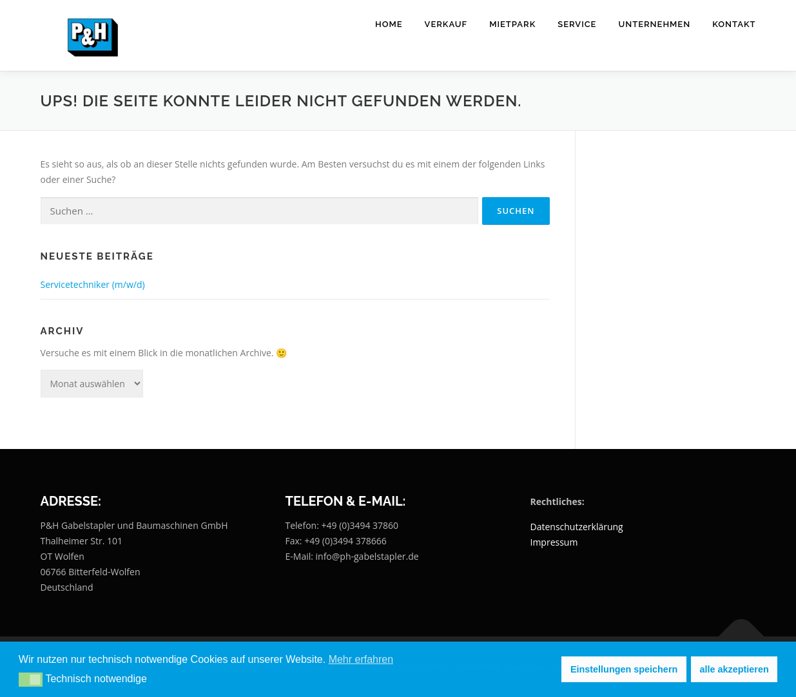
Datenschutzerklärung (576, 526)
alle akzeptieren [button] (734, 669)
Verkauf (446, 24)
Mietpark (512, 24)
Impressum (554, 542)
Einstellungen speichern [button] (623, 669)
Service (577, 24)
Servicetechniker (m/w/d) (93, 284)
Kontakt (733, 24)
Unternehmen (654, 24)
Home (389, 24)
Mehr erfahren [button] (361, 659)
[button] (31, 680)
